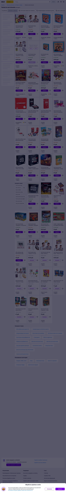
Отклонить (49, 489)
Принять (60, 489)
